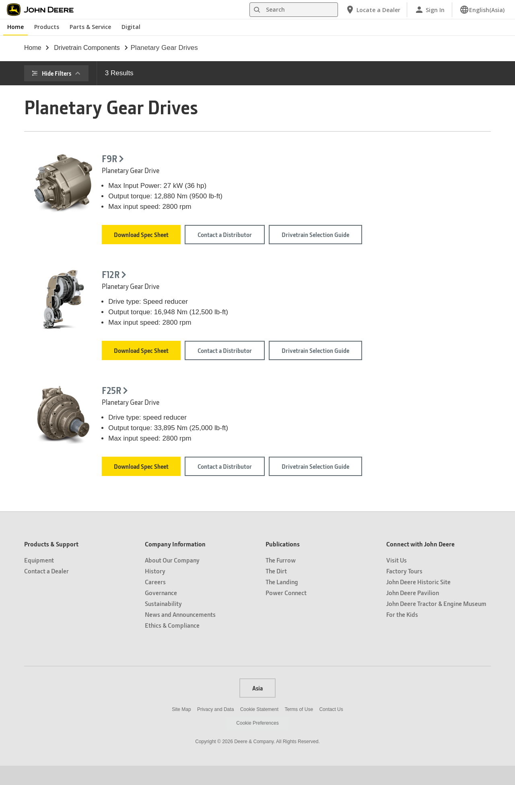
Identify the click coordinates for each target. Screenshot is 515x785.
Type (47, 176)
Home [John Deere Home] (15, 27)
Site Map (181, 728)
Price (47, 109)
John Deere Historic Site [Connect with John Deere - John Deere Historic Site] (418, 601)
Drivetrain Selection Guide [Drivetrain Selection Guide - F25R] (415, 482)
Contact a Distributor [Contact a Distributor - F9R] (325, 235)
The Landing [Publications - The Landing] (282, 601)
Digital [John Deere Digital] (131, 27)
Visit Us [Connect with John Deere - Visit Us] (396, 579)
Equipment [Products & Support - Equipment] (39, 579)
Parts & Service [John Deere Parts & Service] (90, 27)
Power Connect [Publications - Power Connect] (286, 612)
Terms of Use (298, 728)
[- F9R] (173, 174)
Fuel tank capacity (65, 154)
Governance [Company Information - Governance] (161, 612)
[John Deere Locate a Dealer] (373, 9)
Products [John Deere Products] (46, 27)
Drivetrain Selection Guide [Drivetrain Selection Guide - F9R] (415, 238)
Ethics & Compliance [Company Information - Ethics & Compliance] (172, 644)
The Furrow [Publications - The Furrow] (281, 579)
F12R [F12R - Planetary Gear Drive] (211, 281)
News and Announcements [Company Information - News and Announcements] (180, 633)
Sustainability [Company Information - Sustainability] (163, 622)
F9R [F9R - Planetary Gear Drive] (210, 159)
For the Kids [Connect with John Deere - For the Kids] (402, 633)
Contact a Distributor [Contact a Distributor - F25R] (325, 479)
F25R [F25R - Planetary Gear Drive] (212, 403)
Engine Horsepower (68, 132)
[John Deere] (44, 9)
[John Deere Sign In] (429, 9)
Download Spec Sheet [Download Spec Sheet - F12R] (241, 357)
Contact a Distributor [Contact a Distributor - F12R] (325, 357)
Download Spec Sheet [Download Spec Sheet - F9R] (241, 235)
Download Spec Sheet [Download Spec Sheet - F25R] (241, 479)
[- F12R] (173, 296)
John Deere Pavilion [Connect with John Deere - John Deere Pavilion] (412, 612)
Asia (257, 707)
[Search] (293, 9)
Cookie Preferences (257, 742)
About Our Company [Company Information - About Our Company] (172, 579)
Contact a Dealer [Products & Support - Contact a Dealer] (46, 590)
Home (32, 47)
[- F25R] (173, 419)
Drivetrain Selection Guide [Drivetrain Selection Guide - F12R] (415, 360)
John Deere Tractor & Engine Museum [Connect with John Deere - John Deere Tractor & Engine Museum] (436, 622)
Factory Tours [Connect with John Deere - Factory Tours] (404, 590)
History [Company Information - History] (155, 590)
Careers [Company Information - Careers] (155, 601)
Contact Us (331, 728)
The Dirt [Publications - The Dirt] (276, 590)
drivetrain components (87, 47)
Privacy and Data (215, 728)
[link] (482, 9)
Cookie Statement (259, 728)
